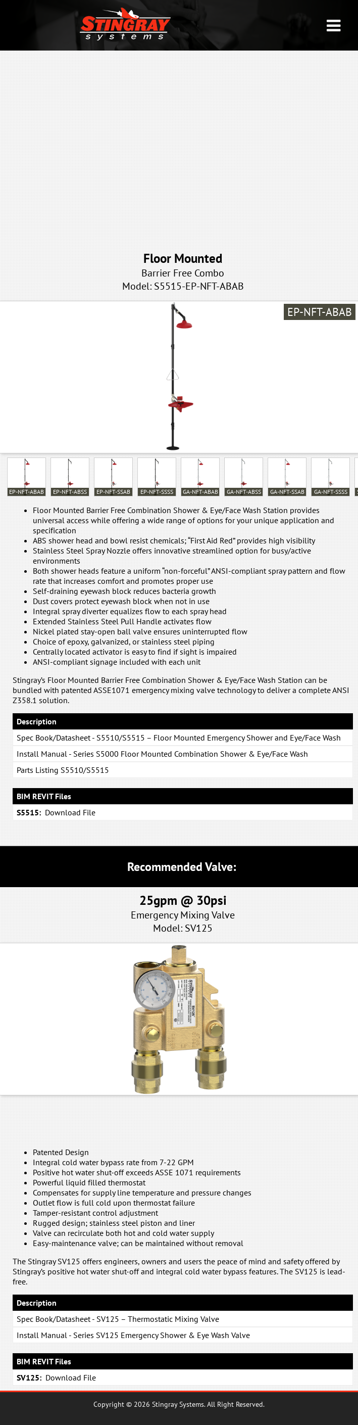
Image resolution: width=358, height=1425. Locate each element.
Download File (70, 812)
